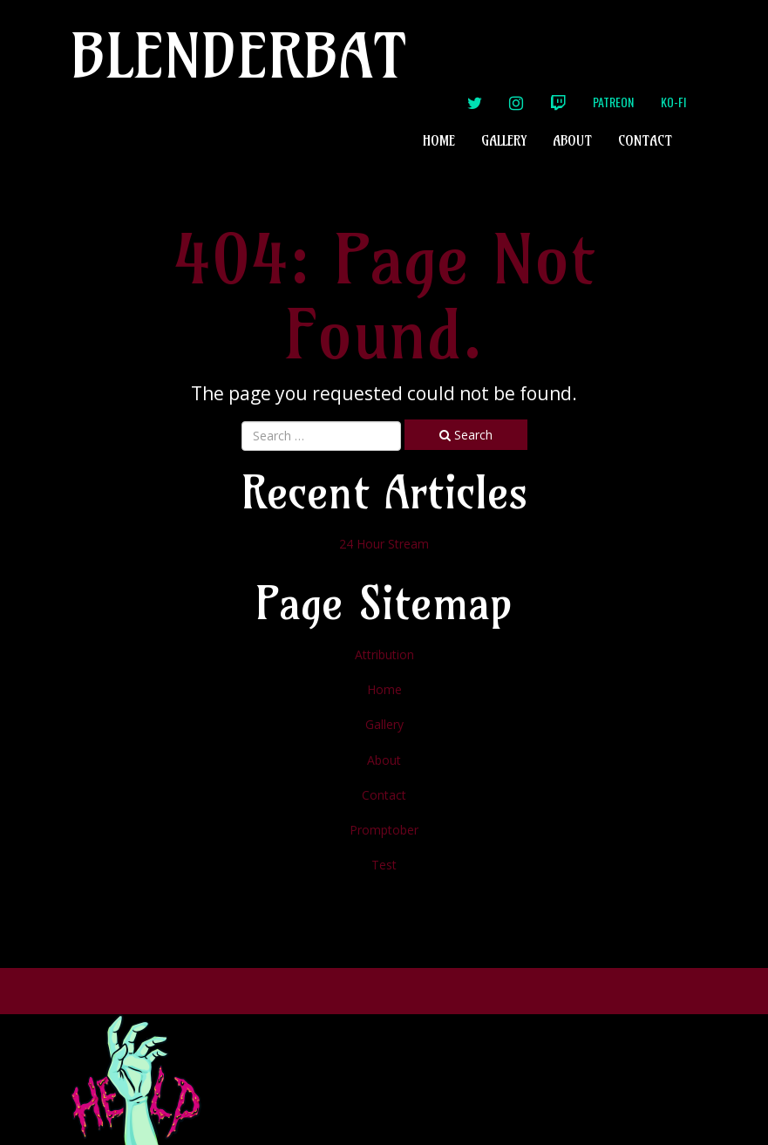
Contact (645, 141)
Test (384, 864)
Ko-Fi (673, 101)
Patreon (613, 101)
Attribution (384, 654)
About (572, 141)
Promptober (384, 829)
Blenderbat (239, 55)
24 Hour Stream (384, 543)
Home (439, 141)
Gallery (504, 141)
